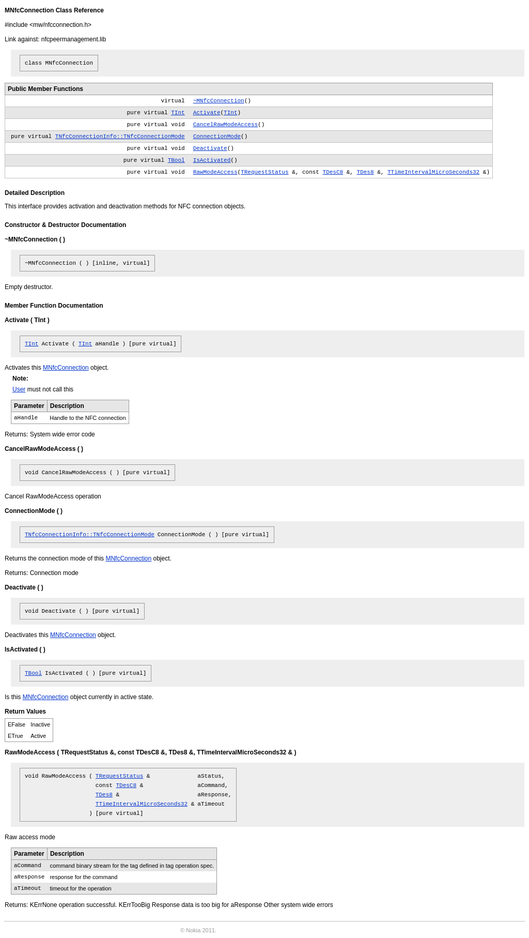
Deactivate (210, 148)
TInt (177, 113)
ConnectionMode (217, 136)
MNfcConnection (66, 367)
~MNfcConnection (218, 101)
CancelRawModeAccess (225, 125)
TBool (176, 160)
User (18, 389)
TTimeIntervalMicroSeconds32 (433, 172)
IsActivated (212, 160)
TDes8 (365, 172)
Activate (207, 113)
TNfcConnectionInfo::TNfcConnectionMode (120, 136)
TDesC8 (333, 172)
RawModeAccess (215, 172)
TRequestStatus (264, 172)
